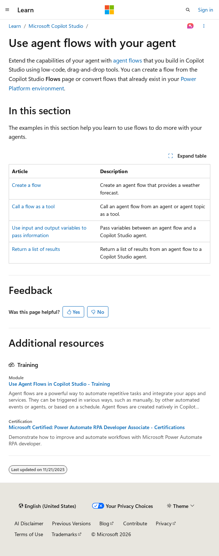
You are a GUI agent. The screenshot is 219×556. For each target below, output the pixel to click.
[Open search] (188, 9)
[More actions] (204, 26)
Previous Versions (71, 523)
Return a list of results (36, 248)
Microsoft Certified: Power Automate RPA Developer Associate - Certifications (97, 427)
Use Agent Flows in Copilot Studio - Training (59, 384)
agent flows (127, 60)
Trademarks (64, 534)
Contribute (135, 523)
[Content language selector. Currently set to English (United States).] (47, 506)
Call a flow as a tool (33, 206)
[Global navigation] (7, 9)
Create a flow (26, 184)
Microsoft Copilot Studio (56, 25)
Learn (15, 25)
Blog (104, 523)
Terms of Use (28, 534)
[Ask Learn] (191, 26)
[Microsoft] (109, 9)
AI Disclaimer (28, 523)
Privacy (164, 523)
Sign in (205, 9)
